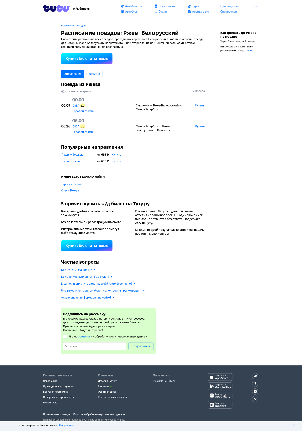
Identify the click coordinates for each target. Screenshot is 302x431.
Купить (116, 154)
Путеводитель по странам (58, 386)
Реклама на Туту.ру (164, 381)
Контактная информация (113, 397)
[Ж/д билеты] (81, 9)
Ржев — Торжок (72, 154)
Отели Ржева (70, 190)
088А (76, 105)
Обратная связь (107, 391)
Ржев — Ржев (71, 161)
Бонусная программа (55, 391)
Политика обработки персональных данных (99, 414)
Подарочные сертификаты (58, 397)
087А (76, 126)
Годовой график (83, 111)
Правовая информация (56, 414)
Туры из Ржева (71, 184)
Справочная (50, 381)
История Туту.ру (107, 381)
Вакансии (103, 386)
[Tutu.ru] (56, 9)
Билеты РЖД (50, 402)
